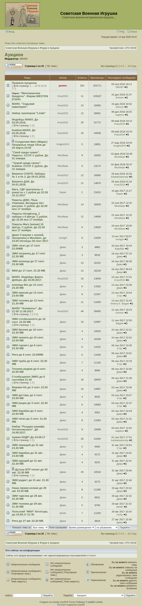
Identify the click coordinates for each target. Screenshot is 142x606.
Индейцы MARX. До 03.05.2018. (25, 121)
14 (39, 86)
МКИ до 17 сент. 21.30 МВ (28, 270)
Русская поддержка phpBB (71, 604)
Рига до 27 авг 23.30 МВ (27, 520)
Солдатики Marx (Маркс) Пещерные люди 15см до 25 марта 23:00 (29, 144)
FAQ (120, 31)
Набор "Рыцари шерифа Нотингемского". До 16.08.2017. (28, 429)
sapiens (119, 114)
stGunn (120, 107)
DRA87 (24, 58)
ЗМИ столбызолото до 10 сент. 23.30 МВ (28, 320)
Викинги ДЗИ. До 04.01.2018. (23, 183)
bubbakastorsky (119, 176)
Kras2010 (63, 96)
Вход (10, 31)
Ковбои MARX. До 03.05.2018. (24, 132)
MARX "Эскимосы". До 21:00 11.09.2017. (27, 310)
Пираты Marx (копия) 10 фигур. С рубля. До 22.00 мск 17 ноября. (28, 227)
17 (13, 88)
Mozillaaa (63, 155)
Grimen (120, 97)
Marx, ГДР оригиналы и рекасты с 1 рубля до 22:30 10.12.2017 (30, 192)
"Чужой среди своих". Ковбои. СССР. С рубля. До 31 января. (30, 166)
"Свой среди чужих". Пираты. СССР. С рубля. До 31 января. (30, 155)
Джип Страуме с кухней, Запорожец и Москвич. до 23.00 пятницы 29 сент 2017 (30, 237)
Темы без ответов (15, 43)
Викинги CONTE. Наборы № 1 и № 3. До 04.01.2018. (29, 175)
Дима (63, 247)
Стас (119, 295)
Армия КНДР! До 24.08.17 (28, 437)
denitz (119, 506)
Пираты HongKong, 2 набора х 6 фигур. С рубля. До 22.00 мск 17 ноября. (30, 216)
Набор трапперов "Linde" (29, 113)
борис (62, 192)
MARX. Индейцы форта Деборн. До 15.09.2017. (27, 278)
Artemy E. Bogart (119, 303)
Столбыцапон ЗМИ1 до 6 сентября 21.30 (28, 378)
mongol (63, 237)
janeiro (63, 85)
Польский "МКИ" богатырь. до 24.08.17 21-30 (30, 513)
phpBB (63, 602)
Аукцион (14, 54)
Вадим (119, 323)
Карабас (119, 248)
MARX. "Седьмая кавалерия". (23, 105)
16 (129, 66)
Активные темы (36, 43)
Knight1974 (63, 144)
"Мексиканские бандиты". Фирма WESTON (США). (30, 96)
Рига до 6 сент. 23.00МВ (27, 354)
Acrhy (119, 514)
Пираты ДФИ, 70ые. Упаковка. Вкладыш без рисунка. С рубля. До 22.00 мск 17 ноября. (29, 204)
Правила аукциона (24, 82)
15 (42, 86)
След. (134, 66)
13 (36, 86)
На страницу (108, 66)
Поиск (132, 31)
